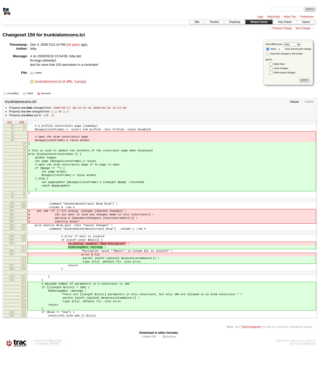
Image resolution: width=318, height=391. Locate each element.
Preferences (307, 16)
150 (31, 34)
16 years (74, 44)
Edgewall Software (48, 384)
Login (260, 16)
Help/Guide (273, 16)
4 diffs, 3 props (74, 81)
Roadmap (234, 22)
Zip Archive (169, 377)
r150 (21, 123)
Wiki (197, 22)
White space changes (284, 72)
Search (306, 22)
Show (271, 49)
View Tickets (285, 22)
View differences (274, 44)
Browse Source (259, 22)
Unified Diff (149, 377)
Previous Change (282, 28)
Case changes (281, 68)
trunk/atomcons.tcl (64, 34)
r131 (9, 123)
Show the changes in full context (284, 53)
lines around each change (294, 49)
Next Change (303, 28)
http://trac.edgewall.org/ (302, 384)
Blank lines (279, 64)
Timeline (214, 22)
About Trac (290, 16)
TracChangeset (251, 367)
